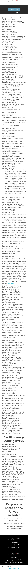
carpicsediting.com (16, 566)
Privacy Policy (16, 568)
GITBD (10, 568)
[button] (14, 7)
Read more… (10, 194)
